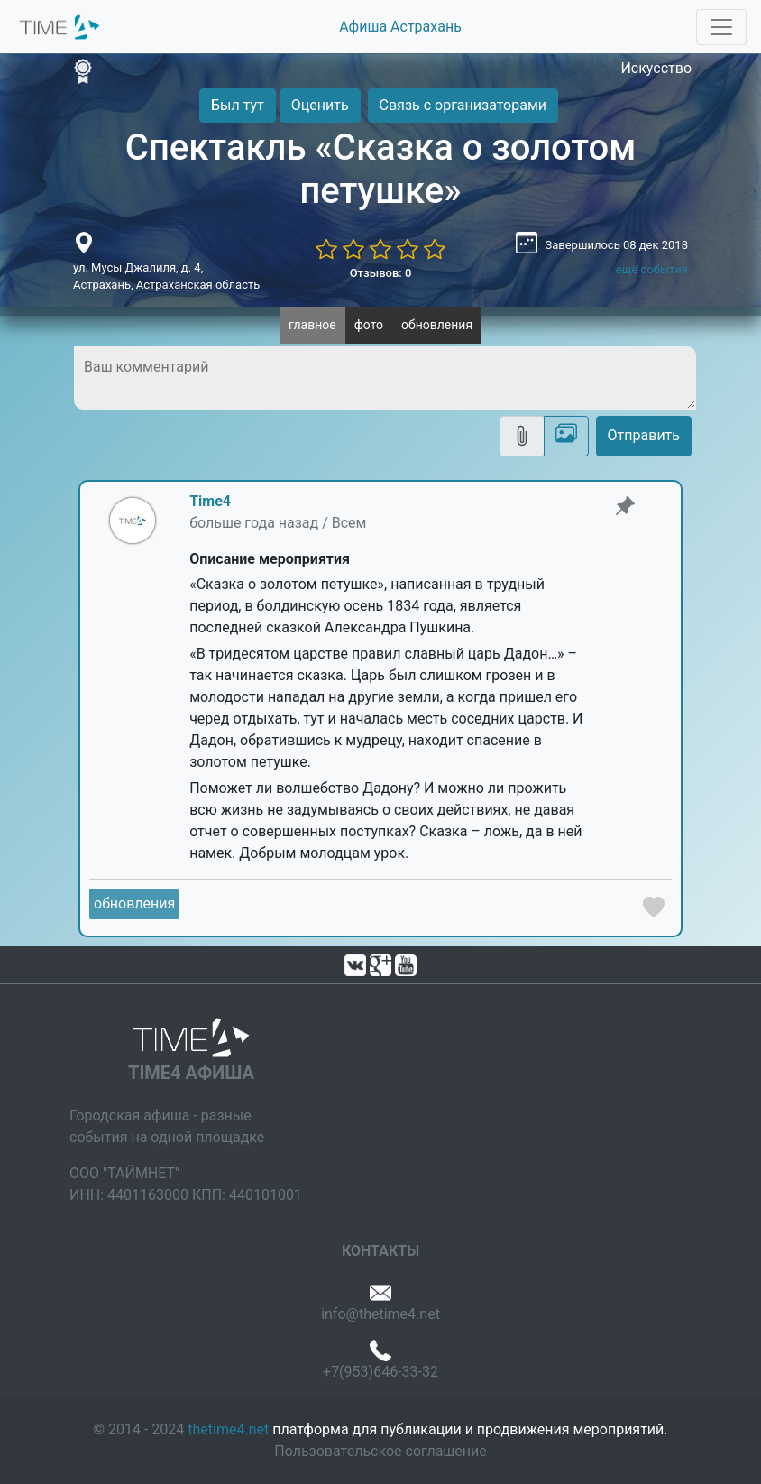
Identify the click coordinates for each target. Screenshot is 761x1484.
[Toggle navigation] (721, 27)
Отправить (644, 435)
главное (312, 325)
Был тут (237, 105)
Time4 (210, 501)
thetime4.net (228, 1429)
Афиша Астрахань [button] (400, 26)
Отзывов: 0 (381, 273)
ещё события (652, 269)
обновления (436, 325)
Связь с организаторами (463, 105)
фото (368, 325)
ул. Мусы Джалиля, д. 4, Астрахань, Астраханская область (166, 276)
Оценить (320, 105)
